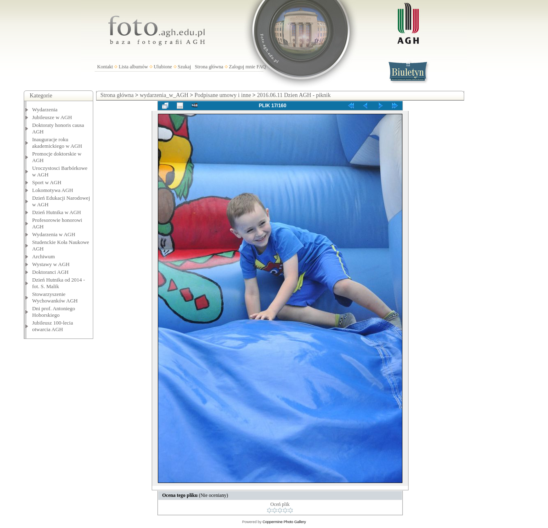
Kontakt (105, 67)
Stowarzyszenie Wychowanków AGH (55, 297)
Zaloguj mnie (242, 67)
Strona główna (209, 67)
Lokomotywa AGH (52, 190)
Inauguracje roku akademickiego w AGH (57, 142)
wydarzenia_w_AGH (164, 95)
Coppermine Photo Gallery (284, 522)
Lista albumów (133, 67)
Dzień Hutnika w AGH (56, 212)
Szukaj (184, 67)
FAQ (261, 67)
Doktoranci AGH (50, 272)
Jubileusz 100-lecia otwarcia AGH (52, 326)
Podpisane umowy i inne (223, 95)
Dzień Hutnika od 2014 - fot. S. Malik (58, 283)
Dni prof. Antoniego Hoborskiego (53, 311)
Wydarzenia (45, 109)
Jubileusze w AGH (52, 117)
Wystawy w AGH (51, 264)
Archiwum (43, 256)
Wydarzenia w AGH (53, 234)
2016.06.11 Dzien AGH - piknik (294, 95)
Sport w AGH (47, 182)
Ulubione (163, 67)
